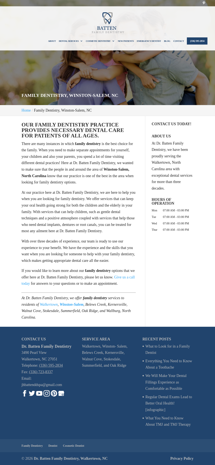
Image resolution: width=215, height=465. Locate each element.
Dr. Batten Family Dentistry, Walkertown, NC (71, 458)
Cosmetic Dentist (73, 445)
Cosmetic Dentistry (98, 41)
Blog (167, 41)
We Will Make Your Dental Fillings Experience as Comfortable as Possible (166, 382)
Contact (178, 41)
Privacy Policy (181, 458)
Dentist (52, 445)
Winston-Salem (71, 304)
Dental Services (69, 41)
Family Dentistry (32, 445)
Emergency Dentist (149, 41)
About (52, 41)
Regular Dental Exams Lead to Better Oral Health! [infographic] (169, 403)
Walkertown (49, 304)
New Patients (126, 41)
